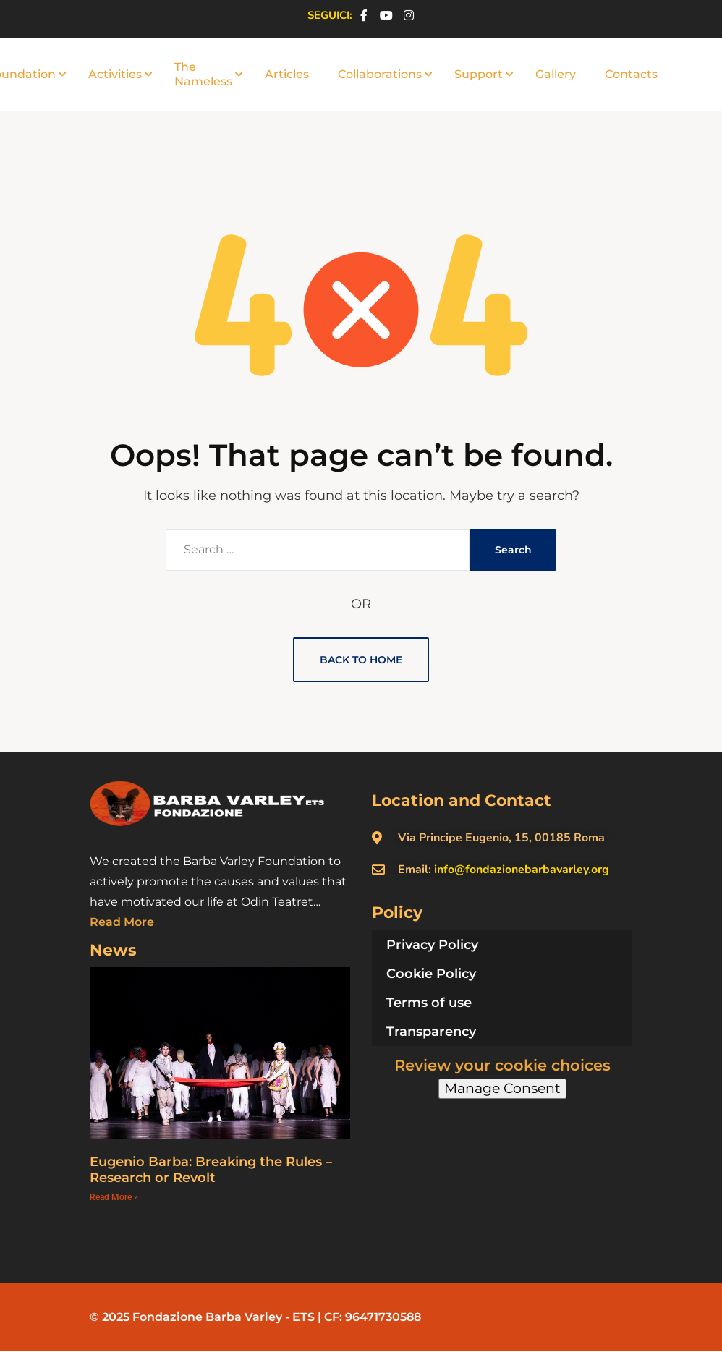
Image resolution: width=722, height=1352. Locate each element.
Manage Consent (502, 1088)
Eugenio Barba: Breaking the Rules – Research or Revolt (211, 1170)
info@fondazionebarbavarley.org (521, 869)
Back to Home (361, 659)
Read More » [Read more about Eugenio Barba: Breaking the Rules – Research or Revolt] (114, 1197)
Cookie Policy (431, 974)
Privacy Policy (432, 945)
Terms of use (429, 1003)
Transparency (431, 1031)
